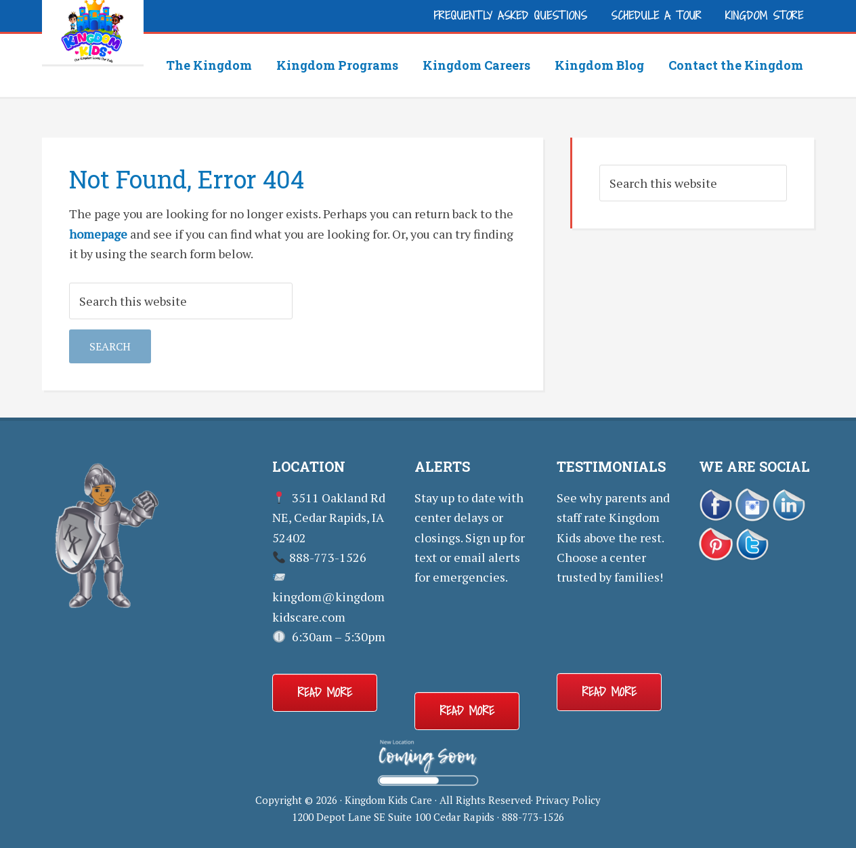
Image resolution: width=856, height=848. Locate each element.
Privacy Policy (568, 800)
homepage (98, 234)
